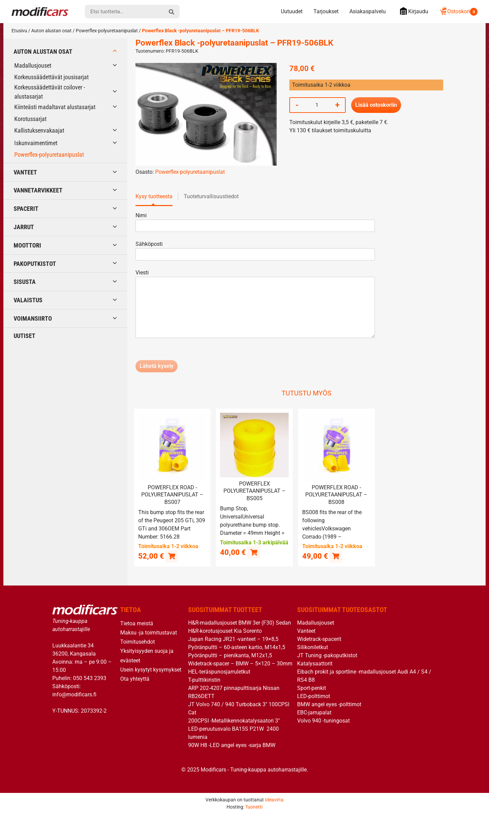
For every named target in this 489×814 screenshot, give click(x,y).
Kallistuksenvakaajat (39, 130)
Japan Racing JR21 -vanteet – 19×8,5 (233, 638)
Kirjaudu (412, 11)
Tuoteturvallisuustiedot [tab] (211, 196)
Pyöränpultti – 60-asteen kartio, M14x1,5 (236, 647)
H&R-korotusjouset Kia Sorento (225, 630)
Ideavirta (274, 799)
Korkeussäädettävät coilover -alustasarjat (49, 92)
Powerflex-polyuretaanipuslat (107, 30)
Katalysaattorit (314, 663)
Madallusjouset (32, 65)
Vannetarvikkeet (38, 190)
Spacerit (26, 208)
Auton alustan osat (51, 30)
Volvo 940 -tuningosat (323, 720)
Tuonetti (253, 807)
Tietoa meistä (136, 623)
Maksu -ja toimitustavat (148, 632)
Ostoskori (458, 11)
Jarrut (24, 227)
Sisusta (25, 281)
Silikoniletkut (312, 647)
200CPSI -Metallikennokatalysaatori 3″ (234, 720)
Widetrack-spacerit (319, 638)
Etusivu (19, 30)
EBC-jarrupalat (314, 712)
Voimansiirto (33, 318)
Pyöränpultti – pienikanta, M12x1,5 (230, 655)
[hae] (171, 11)
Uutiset (24, 335)
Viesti (255, 304)
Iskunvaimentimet (35, 143)
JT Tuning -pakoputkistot (327, 655)
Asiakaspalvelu (367, 11)
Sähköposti (255, 249)
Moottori (27, 245)
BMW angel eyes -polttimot (329, 704)
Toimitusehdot (137, 642)
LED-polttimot (313, 696)
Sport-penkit (311, 687)
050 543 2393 (89, 678)
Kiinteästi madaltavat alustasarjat (54, 107)
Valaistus (28, 300)
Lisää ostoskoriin (376, 105)
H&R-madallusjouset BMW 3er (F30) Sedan (239, 622)
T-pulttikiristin (204, 679)
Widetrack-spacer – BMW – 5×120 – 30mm (240, 663)
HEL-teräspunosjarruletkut (219, 671)
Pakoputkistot (35, 263)
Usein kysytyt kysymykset (150, 669)
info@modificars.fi (74, 694)
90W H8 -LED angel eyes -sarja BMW (231, 745)
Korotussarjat (30, 118)
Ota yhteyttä (134, 678)
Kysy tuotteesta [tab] (154, 196)
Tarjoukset (326, 11)
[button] (171, 555)
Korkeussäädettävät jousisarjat (51, 77)
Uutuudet (292, 11)
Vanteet (25, 172)
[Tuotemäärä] (317, 105)
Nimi (255, 220)
